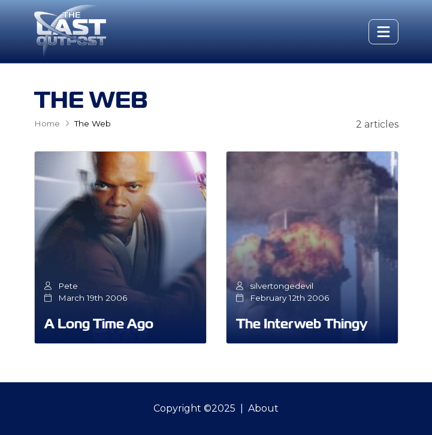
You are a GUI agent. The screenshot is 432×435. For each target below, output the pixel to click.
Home (47, 123)
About (263, 408)
